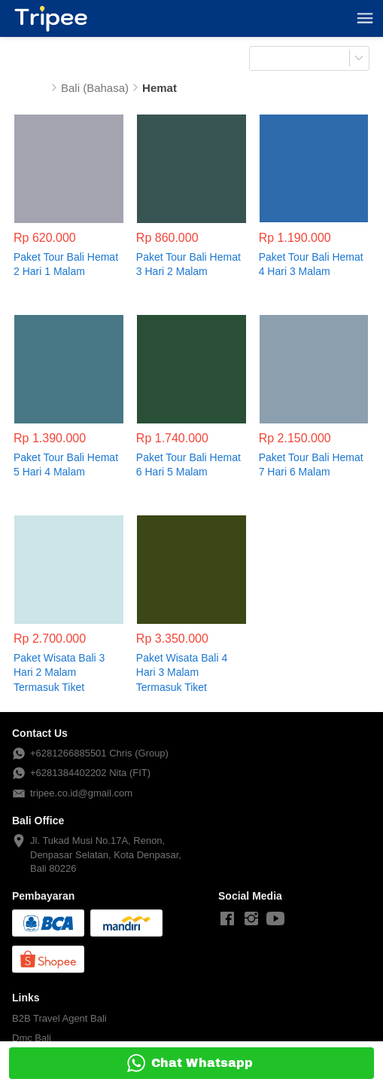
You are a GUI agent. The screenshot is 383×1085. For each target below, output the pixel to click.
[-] (227, 919)
